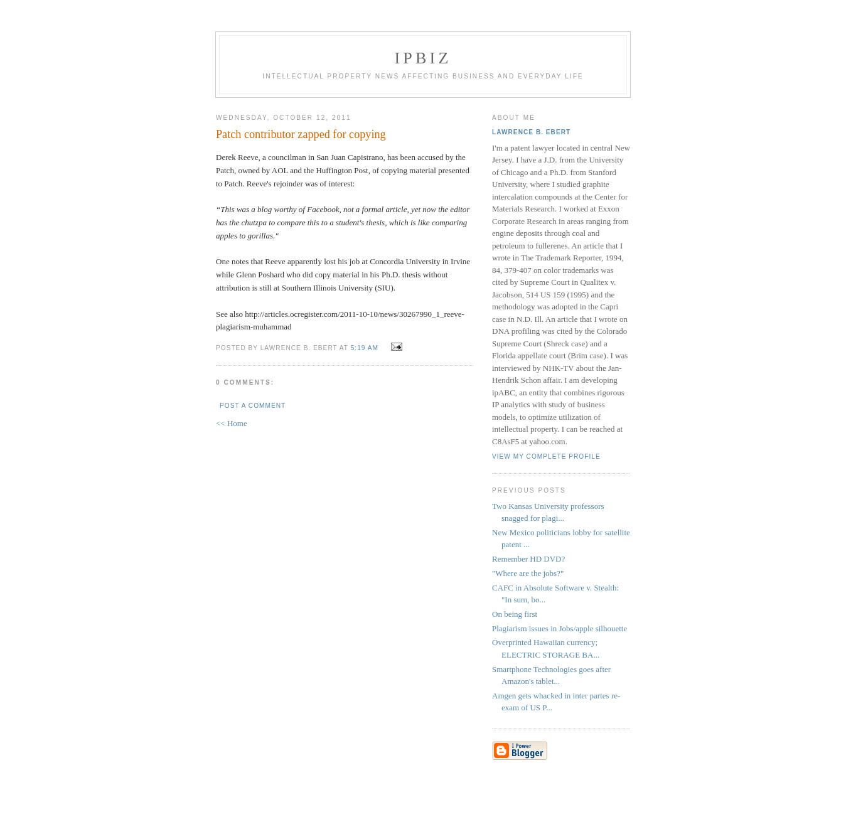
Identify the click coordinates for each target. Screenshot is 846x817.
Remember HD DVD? (528, 558)
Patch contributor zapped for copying (301, 134)
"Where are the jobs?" (528, 573)
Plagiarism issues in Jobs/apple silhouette (559, 628)
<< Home (231, 423)
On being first (514, 614)
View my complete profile (546, 456)
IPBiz (423, 58)
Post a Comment (253, 405)
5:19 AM (364, 347)
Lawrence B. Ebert (531, 132)
